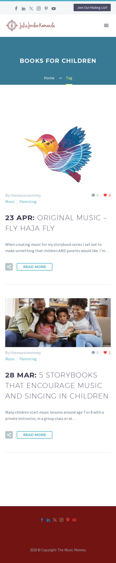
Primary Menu (106, 25)
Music (10, 201)
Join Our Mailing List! (92, 7)
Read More (34, 267)
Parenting (28, 201)
